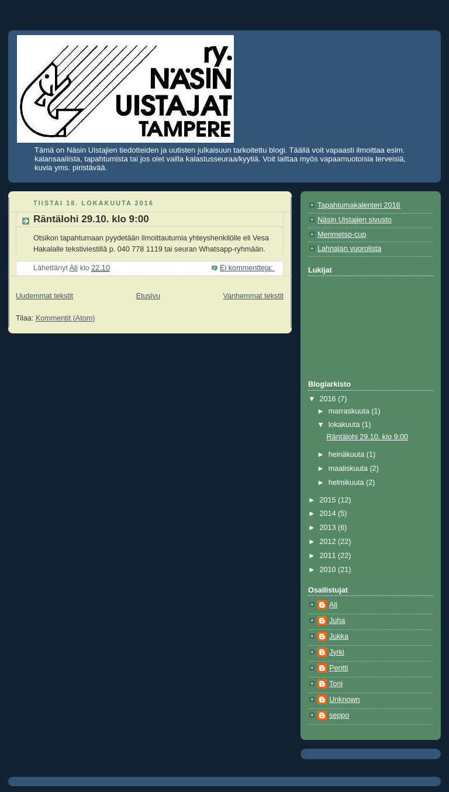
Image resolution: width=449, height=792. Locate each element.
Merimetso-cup (341, 234)
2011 (329, 556)
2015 (329, 500)
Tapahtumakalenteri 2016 (358, 205)
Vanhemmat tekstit (253, 296)
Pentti (338, 668)
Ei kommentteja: (247, 268)
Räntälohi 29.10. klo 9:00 (91, 219)
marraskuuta (350, 411)
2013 (329, 528)
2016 (329, 399)
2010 (329, 570)
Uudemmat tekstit (44, 296)
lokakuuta (345, 425)
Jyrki (336, 652)
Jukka (338, 636)
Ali (333, 605)
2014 (329, 513)
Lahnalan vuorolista (349, 249)
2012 (329, 542)
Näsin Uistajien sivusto (354, 220)
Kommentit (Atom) (65, 318)
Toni (336, 684)
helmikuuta (347, 482)
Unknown (344, 699)
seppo (339, 715)
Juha (337, 621)
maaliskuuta (349, 468)
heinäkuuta (348, 454)
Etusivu (148, 296)
